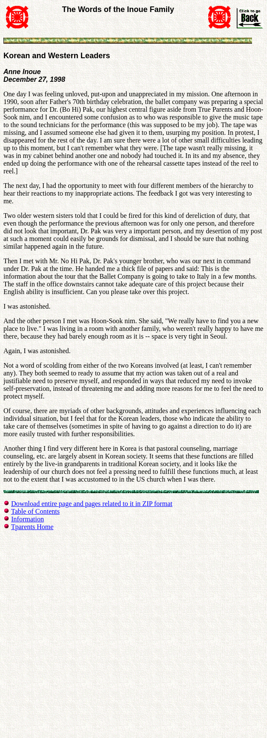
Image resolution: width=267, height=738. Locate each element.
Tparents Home (32, 526)
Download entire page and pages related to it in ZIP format (91, 503)
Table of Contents (35, 511)
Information (27, 519)
